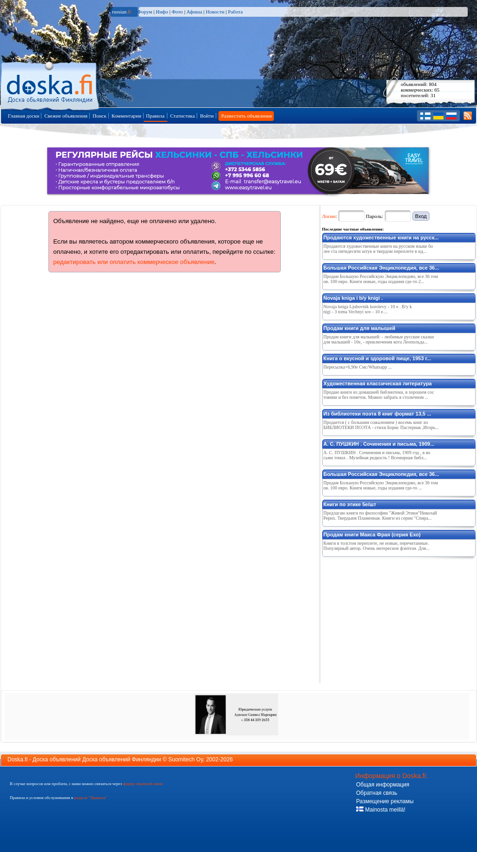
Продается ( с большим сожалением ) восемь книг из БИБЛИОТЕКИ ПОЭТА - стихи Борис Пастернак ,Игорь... (381, 425)
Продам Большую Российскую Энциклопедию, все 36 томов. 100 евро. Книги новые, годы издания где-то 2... (381, 279)
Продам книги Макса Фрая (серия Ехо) (372, 534)
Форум (144, 11)
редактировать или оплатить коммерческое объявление (134, 261)
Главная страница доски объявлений (50, 84)
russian (121, 11)
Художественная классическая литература (378, 383)
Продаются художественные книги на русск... (381, 237)
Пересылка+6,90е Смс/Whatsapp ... (358, 367)
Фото (177, 11)
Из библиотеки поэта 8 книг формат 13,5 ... (377, 413)
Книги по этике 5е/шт (350, 504)
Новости (215, 11)
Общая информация (382, 784)
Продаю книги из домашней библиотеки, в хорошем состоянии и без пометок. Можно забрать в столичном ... (379, 395)
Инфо (162, 11)
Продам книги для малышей (360, 328)
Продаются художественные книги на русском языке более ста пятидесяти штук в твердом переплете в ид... (378, 249)
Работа (235, 11)
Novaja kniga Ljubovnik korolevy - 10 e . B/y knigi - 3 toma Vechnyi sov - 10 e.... (368, 309)
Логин (329, 216)
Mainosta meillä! (380, 809)
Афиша (194, 11)
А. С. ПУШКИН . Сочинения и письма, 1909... (379, 444)
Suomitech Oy (185, 759)
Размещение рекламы (385, 801)
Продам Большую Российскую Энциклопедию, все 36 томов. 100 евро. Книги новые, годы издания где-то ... (381, 485)
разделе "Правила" (90, 797)
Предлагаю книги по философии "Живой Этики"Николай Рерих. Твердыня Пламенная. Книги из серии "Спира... (380, 515)
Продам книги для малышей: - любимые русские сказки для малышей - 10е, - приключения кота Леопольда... (379, 339)
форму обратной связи (142, 783)
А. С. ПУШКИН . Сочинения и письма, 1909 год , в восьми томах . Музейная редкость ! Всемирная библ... (377, 455)
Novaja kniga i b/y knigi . (353, 298)
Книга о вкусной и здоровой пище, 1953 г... (377, 358)
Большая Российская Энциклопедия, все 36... (381, 268)
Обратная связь (376, 793)
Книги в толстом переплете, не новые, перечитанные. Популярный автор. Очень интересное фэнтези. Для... (377, 546)
